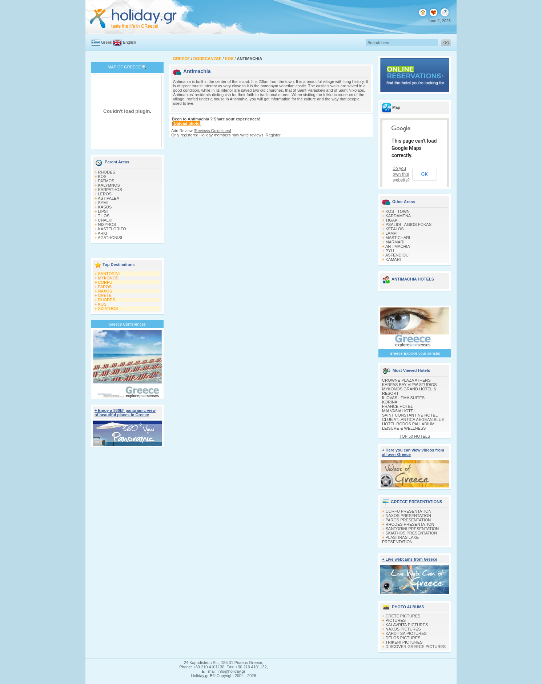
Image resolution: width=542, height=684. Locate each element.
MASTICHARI (398, 237)
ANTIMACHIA (397, 246)
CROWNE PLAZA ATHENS (406, 380)
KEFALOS (395, 229)
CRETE (105, 295)
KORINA (389, 402)
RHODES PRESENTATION (410, 524)
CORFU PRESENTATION (408, 511)
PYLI (390, 250)
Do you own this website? (401, 174)
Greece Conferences (127, 324)
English (129, 42)
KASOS (105, 207)
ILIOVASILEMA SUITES (403, 397)
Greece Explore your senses (415, 353)
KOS (102, 176)
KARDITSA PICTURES (406, 633)
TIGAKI (391, 220)
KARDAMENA (398, 216)
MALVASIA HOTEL (399, 411)
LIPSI (103, 211)
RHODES (106, 172)
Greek (106, 42)
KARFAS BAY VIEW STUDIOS (409, 384)
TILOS (103, 216)
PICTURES (396, 620)
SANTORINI (109, 273)
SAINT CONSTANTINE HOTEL (410, 415)
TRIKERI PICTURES (403, 642)
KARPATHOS (110, 189)
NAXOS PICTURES (403, 629)
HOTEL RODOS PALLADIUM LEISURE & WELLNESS (408, 426)
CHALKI (105, 220)
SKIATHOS (108, 308)
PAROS (105, 287)
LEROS (105, 194)
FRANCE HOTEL (397, 406)
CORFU (105, 282)
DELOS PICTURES (403, 638)
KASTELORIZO (112, 229)
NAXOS (105, 291)
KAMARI (393, 259)
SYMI (103, 202)
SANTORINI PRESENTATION (412, 528)
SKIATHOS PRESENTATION (411, 533)
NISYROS (107, 224)
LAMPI (392, 233)
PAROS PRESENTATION (408, 520)
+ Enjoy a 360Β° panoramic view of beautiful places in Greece (125, 412)
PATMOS (106, 181)
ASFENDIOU (397, 255)
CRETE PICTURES (403, 616)
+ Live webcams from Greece (409, 559)
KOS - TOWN (398, 211)
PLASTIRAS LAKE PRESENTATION (400, 539)
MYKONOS (108, 278)
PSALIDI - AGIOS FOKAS (409, 224)
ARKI (102, 233)
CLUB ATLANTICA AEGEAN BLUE (413, 419)
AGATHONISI (110, 237)
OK (424, 174)
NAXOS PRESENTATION (408, 515)
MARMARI (395, 242)
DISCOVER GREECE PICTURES (416, 646)
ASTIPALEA (108, 198)
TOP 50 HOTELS (415, 436)
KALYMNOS (109, 185)
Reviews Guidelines (212, 130)
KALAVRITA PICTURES (407, 625)
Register (273, 135)
